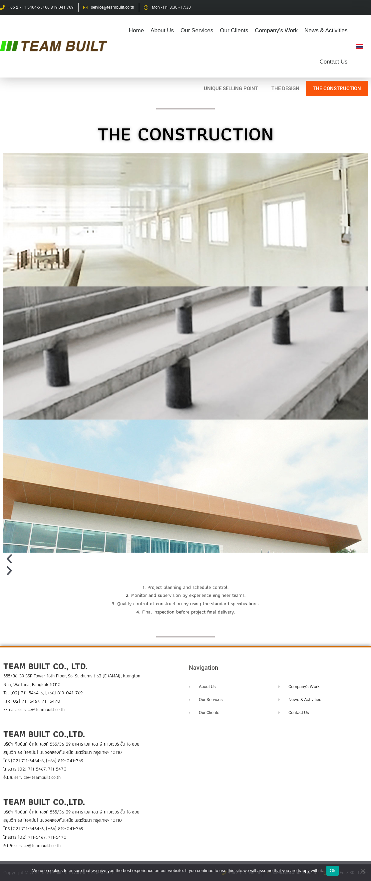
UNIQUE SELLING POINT (231, 88)
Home (136, 30)
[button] (185, 559)
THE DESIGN (285, 88)
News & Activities (325, 30)
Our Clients (234, 30)
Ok (332, 870)
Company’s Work (276, 30)
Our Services (197, 30)
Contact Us (333, 62)
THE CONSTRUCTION (337, 88)
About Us (162, 30)
